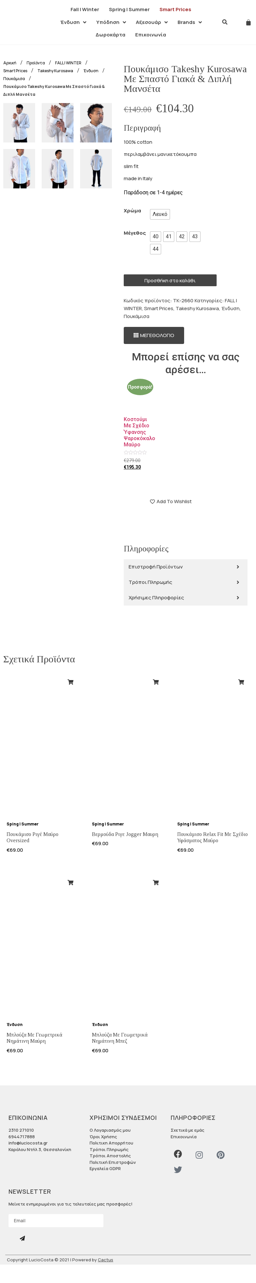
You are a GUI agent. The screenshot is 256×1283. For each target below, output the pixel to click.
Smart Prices (158, 308)
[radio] (160, 214)
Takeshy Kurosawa (197, 308)
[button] (154, 335)
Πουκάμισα (136, 316)
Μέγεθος (135, 232)
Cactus (105, 1260)
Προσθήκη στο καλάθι (170, 280)
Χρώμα (132, 210)
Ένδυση (230, 308)
